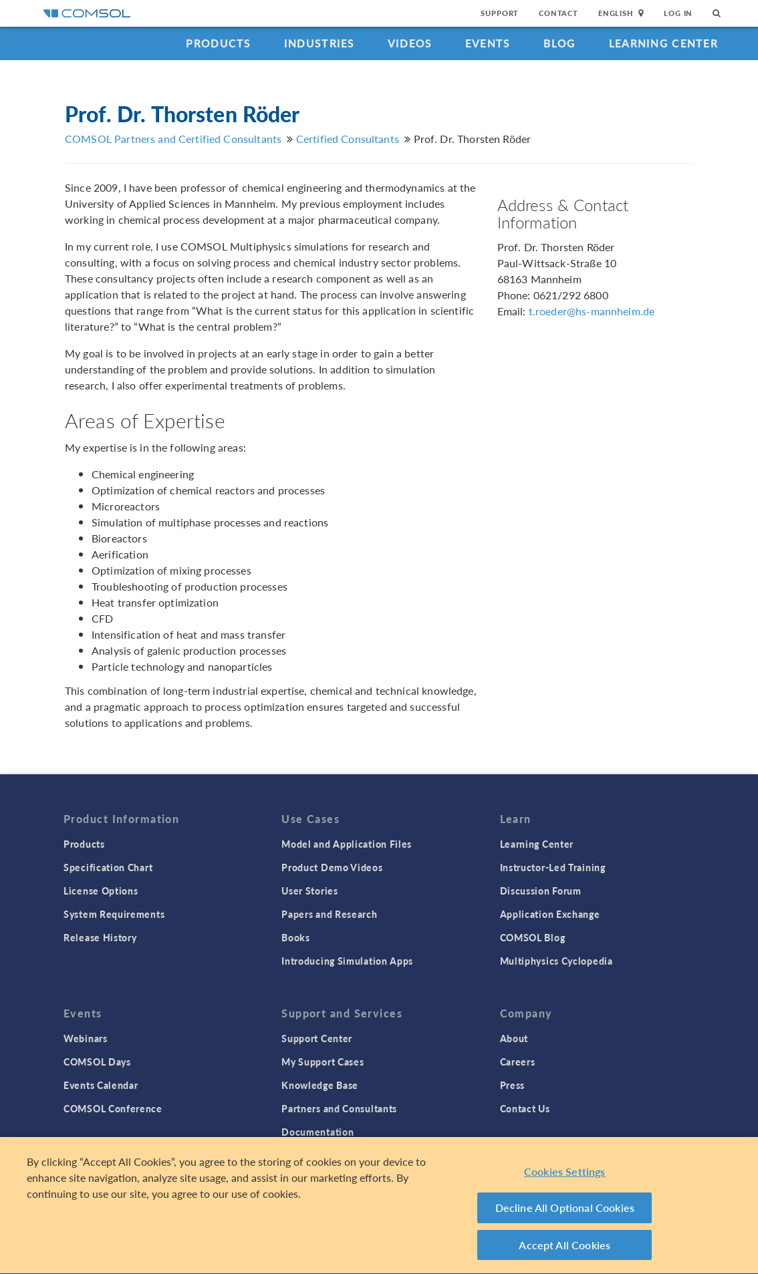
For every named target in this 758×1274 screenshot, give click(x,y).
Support (500, 13)
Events (488, 43)
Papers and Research (329, 914)
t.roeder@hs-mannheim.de (591, 311)
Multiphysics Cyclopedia (556, 960)
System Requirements (114, 914)
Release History (100, 937)
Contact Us (525, 1108)
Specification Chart (108, 867)
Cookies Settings (565, 1173)
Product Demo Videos (331, 867)
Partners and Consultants (339, 1108)
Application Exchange (550, 914)
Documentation (317, 1131)
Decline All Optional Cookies (565, 1209)
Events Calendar (101, 1085)
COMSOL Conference (113, 1108)
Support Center (316, 1038)
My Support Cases (322, 1061)
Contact (558, 13)
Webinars (86, 1038)
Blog (559, 43)
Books (295, 937)
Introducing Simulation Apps (347, 960)
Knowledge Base (319, 1085)
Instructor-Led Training (553, 867)
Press (512, 1085)
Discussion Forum (541, 890)
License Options (101, 890)
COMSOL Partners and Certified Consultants (173, 138)
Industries (319, 43)
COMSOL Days (97, 1061)
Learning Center (663, 43)
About (514, 1038)
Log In (678, 13)
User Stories (309, 890)
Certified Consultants (347, 138)
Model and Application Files (346, 843)
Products (218, 43)
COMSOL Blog (532, 937)
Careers (517, 1061)
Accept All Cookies (564, 1247)
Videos (410, 43)
